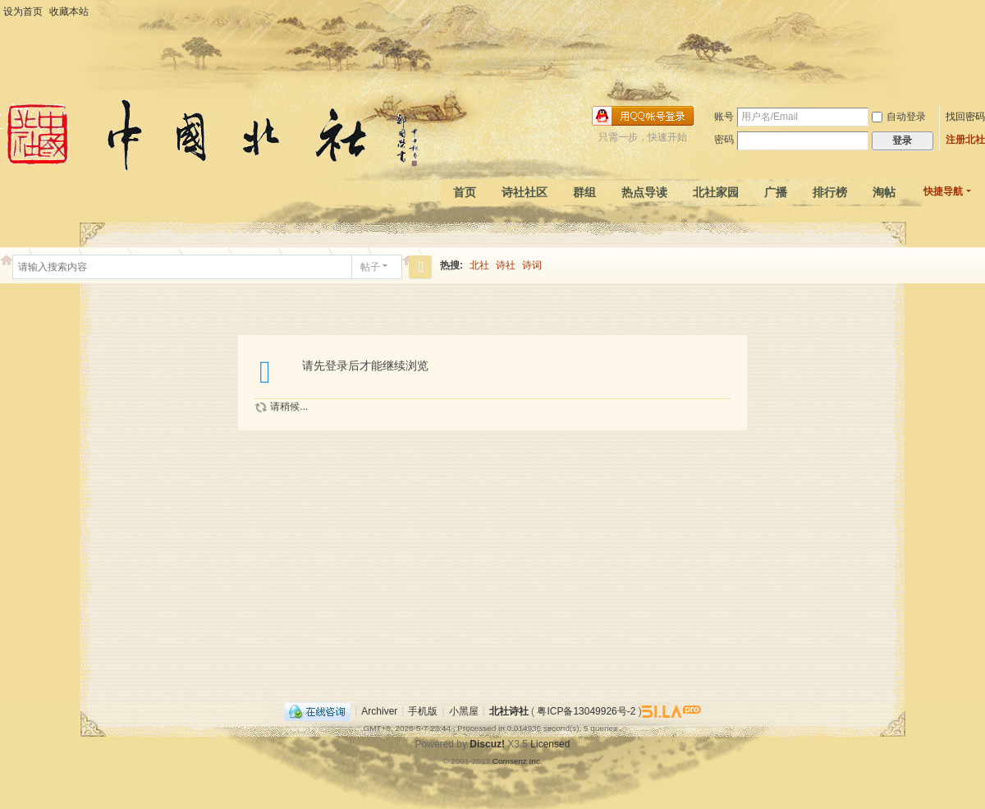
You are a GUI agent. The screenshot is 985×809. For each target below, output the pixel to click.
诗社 (505, 265)
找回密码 (965, 116)
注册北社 (965, 139)
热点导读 (644, 192)
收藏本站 (69, 11)
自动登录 (899, 116)
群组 (584, 192)
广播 (775, 192)
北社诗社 (509, 711)
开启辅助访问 (981, 11)
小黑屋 (464, 711)
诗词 (532, 265)
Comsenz (510, 760)
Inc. (536, 760)
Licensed (550, 744)
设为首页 (23, 11)
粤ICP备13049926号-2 (586, 711)
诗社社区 (524, 192)
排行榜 (830, 192)
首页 (464, 192)
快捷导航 (943, 191)
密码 (724, 139)
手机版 (423, 711)
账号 (724, 116)
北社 (479, 265)
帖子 (370, 267)
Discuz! (487, 744)
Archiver (379, 711)
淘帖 (884, 192)
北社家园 (716, 192)
